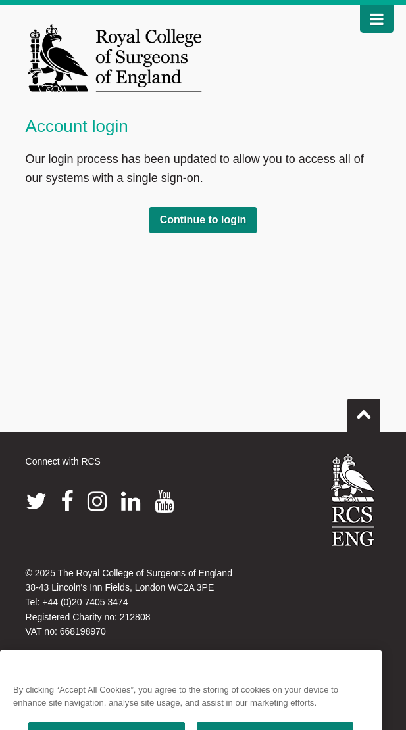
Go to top (363, 410)
